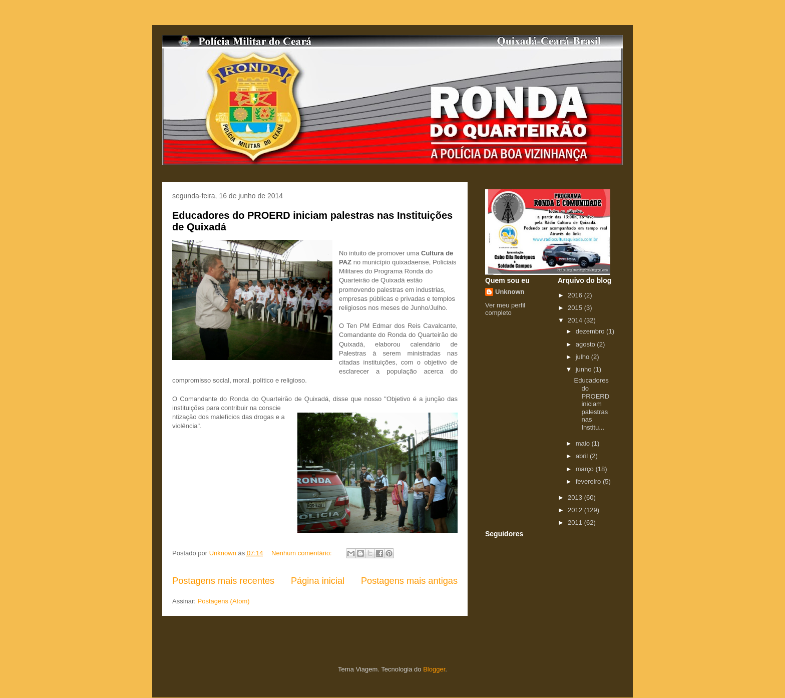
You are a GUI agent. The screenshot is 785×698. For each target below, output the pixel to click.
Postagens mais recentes (223, 581)
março (586, 469)
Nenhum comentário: (302, 553)
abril (583, 456)
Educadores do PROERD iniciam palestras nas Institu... (591, 404)
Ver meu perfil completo (505, 308)
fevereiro (589, 481)
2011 (576, 522)
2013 (576, 497)
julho (583, 357)
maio (584, 443)
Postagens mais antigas (409, 581)
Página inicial (317, 581)
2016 (576, 295)
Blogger (434, 669)
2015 (576, 307)
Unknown (510, 291)
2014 (576, 320)
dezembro (591, 331)
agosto (586, 344)
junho (584, 369)
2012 (576, 510)
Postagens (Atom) (224, 601)
